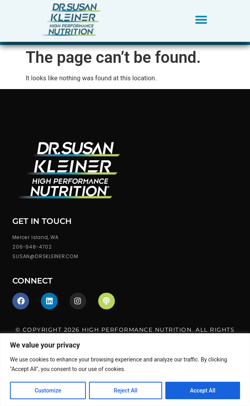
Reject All (125, 390)
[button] (201, 17)
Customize (48, 390)
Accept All (202, 390)
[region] (125, 369)
